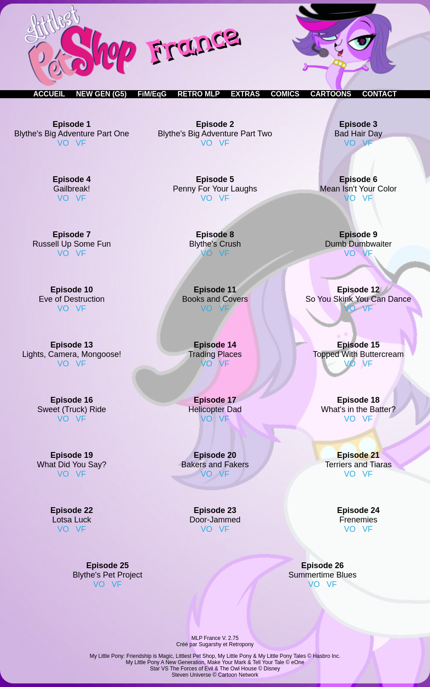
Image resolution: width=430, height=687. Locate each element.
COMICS (285, 94)
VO (63, 143)
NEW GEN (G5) (101, 94)
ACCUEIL (49, 94)
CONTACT (379, 94)
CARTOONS (330, 94)
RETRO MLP (199, 94)
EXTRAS (245, 94)
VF (81, 143)
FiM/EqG (152, 94)
